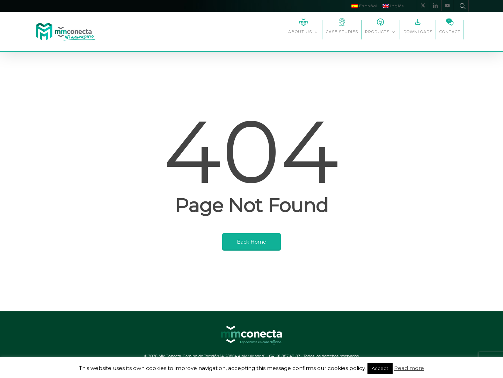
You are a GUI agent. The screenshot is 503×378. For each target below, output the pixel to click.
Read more (409, 368)
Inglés (393, 5)
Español (364, 5)
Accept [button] (380, 368)
